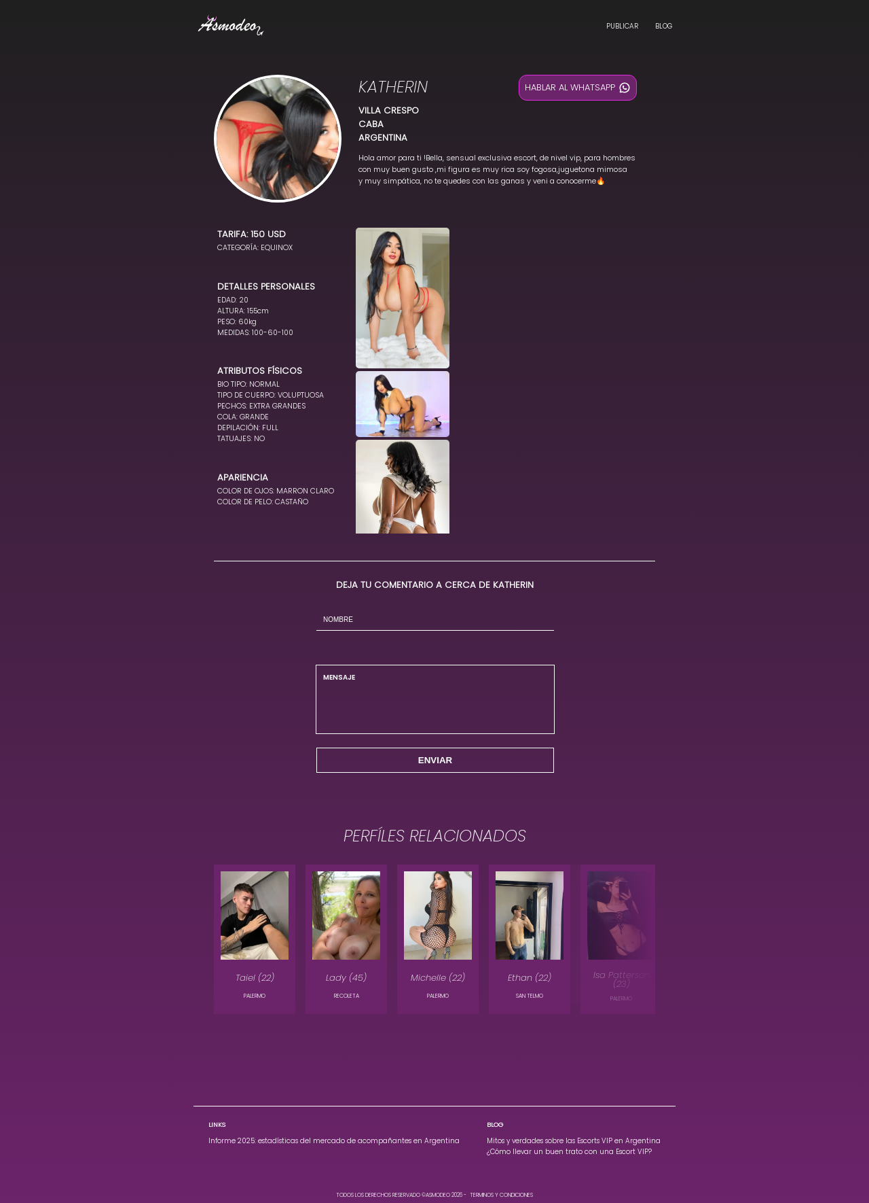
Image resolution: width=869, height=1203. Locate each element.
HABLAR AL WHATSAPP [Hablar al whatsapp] (578, 87)
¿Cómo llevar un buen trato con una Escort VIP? (569, 1152)
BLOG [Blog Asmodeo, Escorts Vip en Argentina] (663, 26)
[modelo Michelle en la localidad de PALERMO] (438, 939)
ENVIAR (435, 760)
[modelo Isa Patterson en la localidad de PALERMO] (621, 939)
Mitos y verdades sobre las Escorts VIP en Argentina (574, 1141)
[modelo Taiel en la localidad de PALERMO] (254, 939)
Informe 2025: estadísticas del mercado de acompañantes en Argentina (334, 1141)
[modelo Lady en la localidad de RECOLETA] (346, 939)
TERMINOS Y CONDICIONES (501, 1195)
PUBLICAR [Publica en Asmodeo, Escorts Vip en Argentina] (622, 26)
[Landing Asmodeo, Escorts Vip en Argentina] (231, 27)
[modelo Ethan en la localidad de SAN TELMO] (529, 939)
